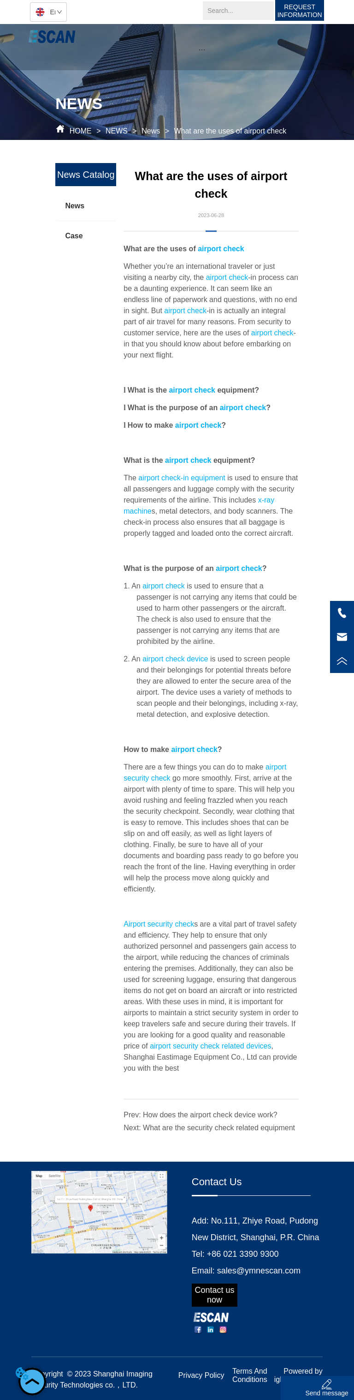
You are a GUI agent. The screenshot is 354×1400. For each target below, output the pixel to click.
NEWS (117, 131)
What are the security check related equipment (219, 1128)
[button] (201, 49)
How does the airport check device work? (210, 1115)
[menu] (201, 49)
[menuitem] (201, 49)
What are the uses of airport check (229, 131)
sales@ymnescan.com (259, 1270)
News (151, 131)
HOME (80, 131)
